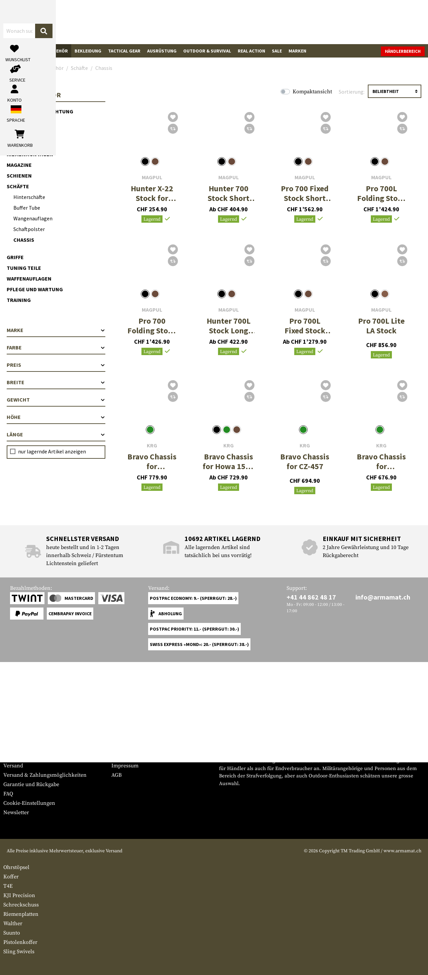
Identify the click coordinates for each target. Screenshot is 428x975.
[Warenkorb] (386, 22)
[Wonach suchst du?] (180, 21)
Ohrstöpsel (16, 867)
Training (19, 300)
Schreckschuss (21, 904)
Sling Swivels (18, 951)
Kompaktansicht (312, 91)
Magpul (152, 177)
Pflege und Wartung (35, 289)
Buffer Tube (26, 207)
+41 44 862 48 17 (311, 597)
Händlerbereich (403, 51)
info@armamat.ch (382, 597)
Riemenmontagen (30, 154)
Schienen (19, 175)
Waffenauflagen (29, 278)
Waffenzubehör (49, 51)
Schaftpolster (29, 229)
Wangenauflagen (32, 218)
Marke (56, 330)
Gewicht (56, 399)
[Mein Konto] (332, 22)
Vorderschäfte (28, 143)
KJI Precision (19, 895)
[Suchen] (236, 21)
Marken (297, 51)
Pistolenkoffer (20, 942)
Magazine (19, 164)
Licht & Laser (24, 132)
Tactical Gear (124, 51)
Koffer (11, 876)
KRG (152, 445)
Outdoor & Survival (207, 51)
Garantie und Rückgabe (31, 784)
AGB (116, 775)
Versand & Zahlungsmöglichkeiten (45, 775)
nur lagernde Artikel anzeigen (52, 451)
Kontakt (12, 756)
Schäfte (18, 186)
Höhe (56, 417)
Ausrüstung (162, 51)
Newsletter (16, 812)
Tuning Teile (24, 267)
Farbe (56, 347)
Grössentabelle (21, 747)
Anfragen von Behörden (140, 756)
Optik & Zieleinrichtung (40, 111)
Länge (56, 434)
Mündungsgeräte (31, 122)
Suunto (11, 933)
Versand (13, 765)
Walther (12, 923)
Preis (56, 364)
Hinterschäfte (29, 197)
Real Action (251, 51)
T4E (8, 886)
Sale (277, 51)
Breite (56, 382)
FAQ (8, 793)
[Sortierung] (394, 91)
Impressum (124, 765)
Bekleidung (88, 51)
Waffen (15, 51)
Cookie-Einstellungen (29, 803)
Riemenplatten (20, 914)
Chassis (23, 239)
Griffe (15, 257)
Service (16, 734)
